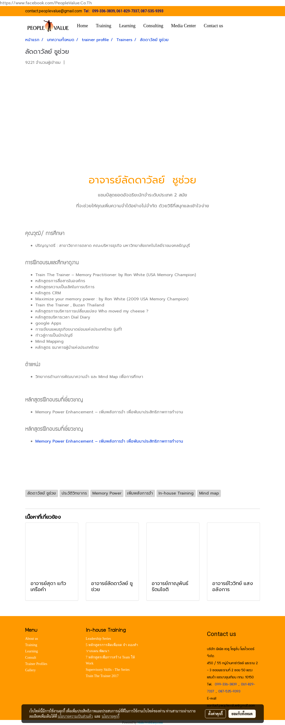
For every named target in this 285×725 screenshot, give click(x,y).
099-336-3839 (103, 11)
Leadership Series (98, 639)
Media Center (183, 25)
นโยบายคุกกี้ (110, 716)
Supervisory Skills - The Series (108, 670)
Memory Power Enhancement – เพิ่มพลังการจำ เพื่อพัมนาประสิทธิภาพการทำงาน (109, 441)
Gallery (30, 670)
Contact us (213, 25)
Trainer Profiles (36, 664)
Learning (127, 25)
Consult (30, 657)
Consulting (153, 25)
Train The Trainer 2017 (102, 676)
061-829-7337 (127, 11)
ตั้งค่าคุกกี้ (215, 713)
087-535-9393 (152, 11)
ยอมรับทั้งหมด (242, 713)
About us (31, 639)
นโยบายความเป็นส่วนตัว (75, 716)
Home (82, 25)
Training (103, 25)
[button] (234, 26)
